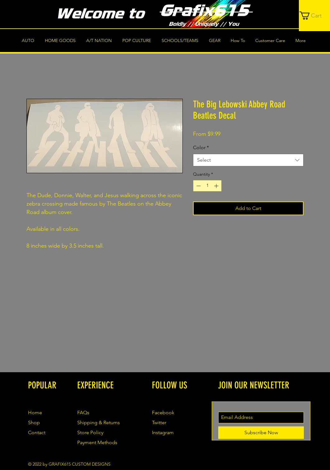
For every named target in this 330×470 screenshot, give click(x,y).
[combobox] (248, 160)
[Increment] (217, 185)
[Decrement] (198, 185)
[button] (314, 16)
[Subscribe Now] (261, 432)
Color (201, 147)
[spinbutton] (207, 185)
